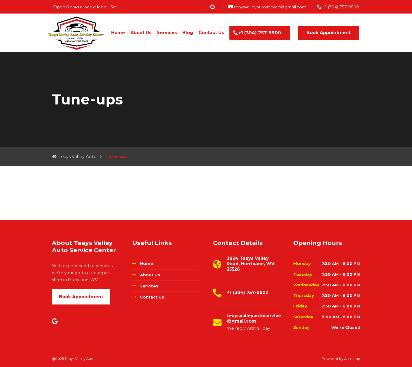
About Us (140, 32)
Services (167, 32)
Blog (187, 32)
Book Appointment (328, 32)
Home (118, 32)
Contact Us (211, 32)
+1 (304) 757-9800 (259, 32)
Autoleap (352, 358)
